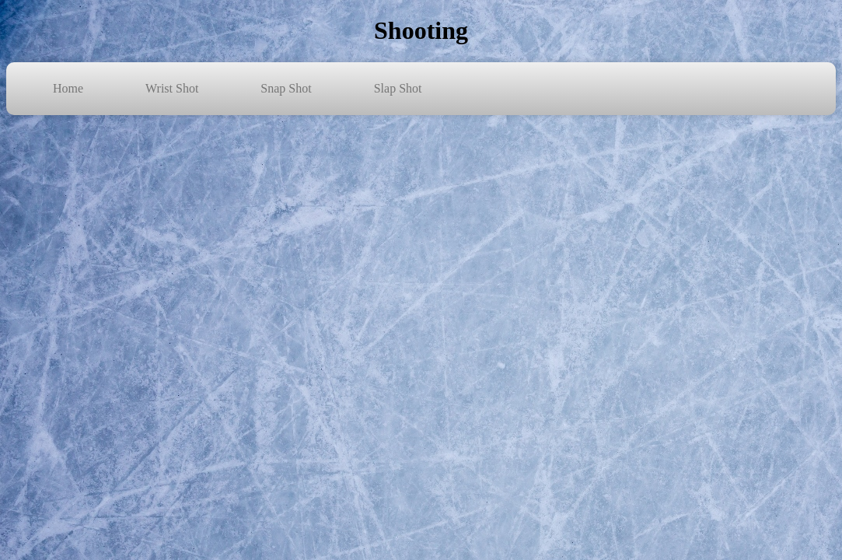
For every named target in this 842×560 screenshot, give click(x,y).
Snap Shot (285, 88)
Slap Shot (398, 88)
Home (68, 88)
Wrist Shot (171, 88)
